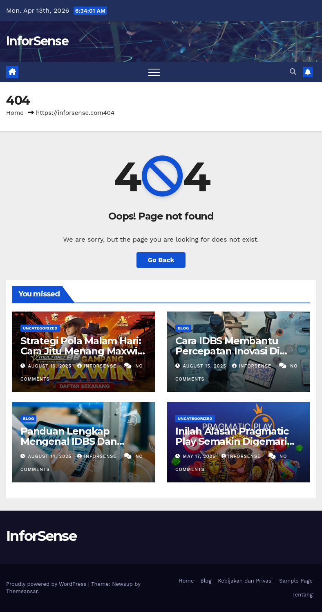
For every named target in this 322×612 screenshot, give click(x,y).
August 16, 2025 (51, 366)
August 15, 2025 (205, 366)
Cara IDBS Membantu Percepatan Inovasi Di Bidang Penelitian (227, 351)
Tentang (302, 595)
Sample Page (296, 581)
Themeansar (22, 591)
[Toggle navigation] (154, 72)
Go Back (161, 260)
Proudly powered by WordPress (47, 584)
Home (15, 113)
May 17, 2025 (200, 456)
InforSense (37, 41)
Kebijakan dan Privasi (245, 581)
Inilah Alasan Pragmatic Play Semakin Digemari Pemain (231, 441)
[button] (293, 72)
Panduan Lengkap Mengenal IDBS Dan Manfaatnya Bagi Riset (74, 441)
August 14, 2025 (51, 456)
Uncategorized (40, 328)
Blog (183, 328)
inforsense (97, 366)
